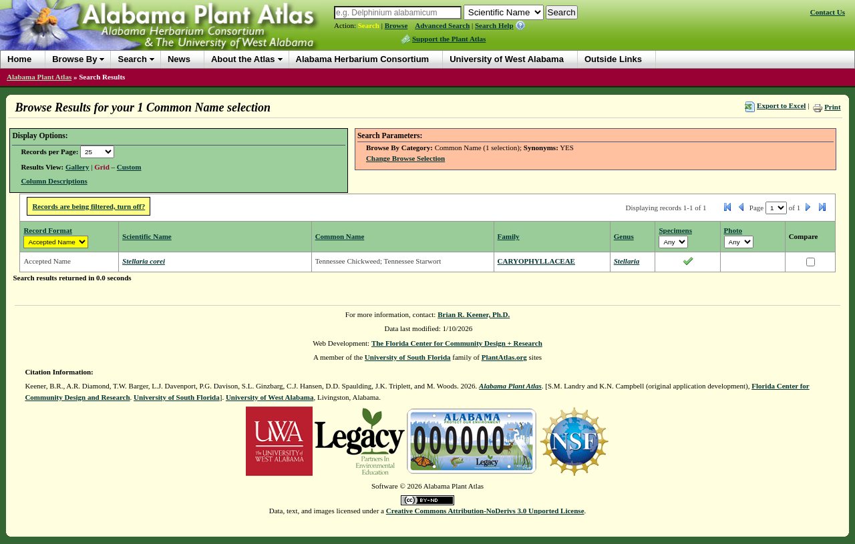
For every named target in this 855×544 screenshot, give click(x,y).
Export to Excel (781, 105)
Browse (396, 25)
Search (368, 25)
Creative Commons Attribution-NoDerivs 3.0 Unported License (485, 511)
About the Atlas (243, 59)
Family (509, 236)
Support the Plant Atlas (449, 39)
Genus (624, 236)
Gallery (77, 167)
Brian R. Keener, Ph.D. (474, 314)
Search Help (494, 25)
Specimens (675, 230)
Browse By (74, 59)
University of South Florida (408, 357)
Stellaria (627, 261)
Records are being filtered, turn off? (88, 206)
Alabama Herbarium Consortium (363, 59)
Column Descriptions (54, 181)
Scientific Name (147, 236)
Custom (129, 167)
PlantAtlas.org (504, 357)
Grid (102, 167)
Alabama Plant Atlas (39, 77)
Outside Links (613, 59)
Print (832, 107)
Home (19, 59)
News (179, 59)
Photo (733, 230)
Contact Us (827, 12)
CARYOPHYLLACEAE (536, 261)
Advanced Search (442, 25)
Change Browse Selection (405, 158)
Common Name (340, 236)
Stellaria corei (143, 261)
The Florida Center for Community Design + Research (456, 343)
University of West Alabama (507, 59)
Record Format (47, 230)
